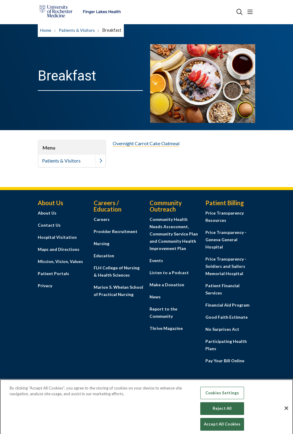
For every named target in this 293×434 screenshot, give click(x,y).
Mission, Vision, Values (60, 261)
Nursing (101, 243)
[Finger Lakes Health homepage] (80, 12)
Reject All (222, 412)
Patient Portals (53, 273)
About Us (47, 212)
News (155, 296)
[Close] (286, 412)
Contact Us (49, 225)
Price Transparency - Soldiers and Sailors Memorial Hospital (225, 266)
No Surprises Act (222, 329)
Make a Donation (167, 284)
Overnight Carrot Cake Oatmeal (146, 143)
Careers (102, 219)
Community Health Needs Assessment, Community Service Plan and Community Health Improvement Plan (174, 234)
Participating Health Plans (226, 345)
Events (156, 260)
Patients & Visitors (61, 160)
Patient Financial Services (222, 289)
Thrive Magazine (166, 328)
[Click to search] (240, 12)
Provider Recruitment (115, 231)
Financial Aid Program (227, 304)
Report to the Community (163, 312)
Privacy (45, 285)
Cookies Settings (222, 396)
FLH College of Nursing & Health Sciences (117, 271)
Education (104, 255)
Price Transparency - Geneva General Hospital (225, 239)
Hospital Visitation (57, 237)
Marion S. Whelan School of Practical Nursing (118, 290)
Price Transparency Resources (224, 216)
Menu (49, 147)
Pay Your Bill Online (224, 360)
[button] (251, 12)
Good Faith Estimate (226, 317)
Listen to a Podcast (169, 272)
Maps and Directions (58, 249)
